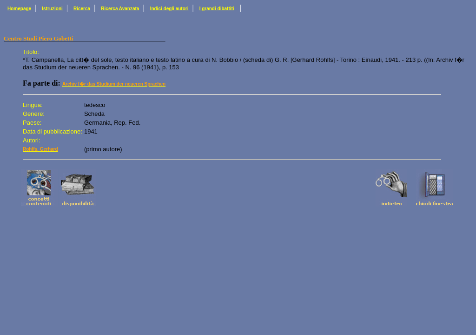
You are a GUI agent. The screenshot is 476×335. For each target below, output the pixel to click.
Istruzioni (52, 8)
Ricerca (81, 8)
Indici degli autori (169, 8)
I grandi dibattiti (216, 8)
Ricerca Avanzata (120, 8)
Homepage (19, 8)
